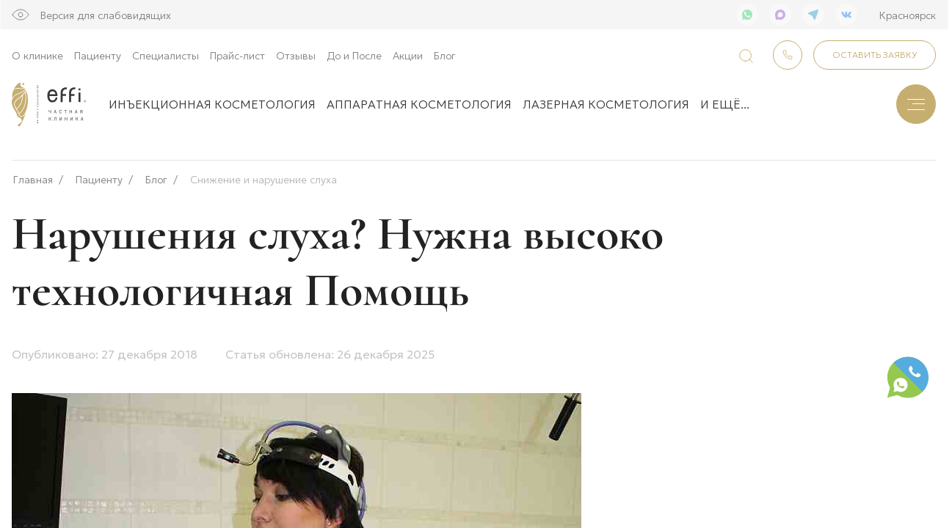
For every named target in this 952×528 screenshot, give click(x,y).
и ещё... (724, 103)
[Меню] (916, 104)
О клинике (37, 55)
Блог (445, 55)
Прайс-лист (237, 55)
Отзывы (296, 55)
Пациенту (97, 55)
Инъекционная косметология (212, 103)
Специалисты (165, 55)
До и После (354, 55)
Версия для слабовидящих (105, 15)
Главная (33, 174)
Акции (408, 55)
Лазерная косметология (606, 103)
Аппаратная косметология (419, 103)
